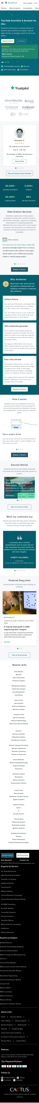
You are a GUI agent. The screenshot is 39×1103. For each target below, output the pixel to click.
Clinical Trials (18, 791)
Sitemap (4, 1029)
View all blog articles (19, 655)
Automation (18, 769)
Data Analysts (14, 8)
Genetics (3, 959)
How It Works (6, 1021)
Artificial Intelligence (18, 707)
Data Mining (19, 695)
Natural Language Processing (18, 746)
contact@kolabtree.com (27, 864)
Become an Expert (22, 856)
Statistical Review (7, 883)
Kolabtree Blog (17, 1029)
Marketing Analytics (18, 737)
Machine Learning (18, 710)
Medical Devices (6, 943)
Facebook (6, 1080)
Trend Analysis (19, 819)
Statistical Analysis (19, 774)
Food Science (6, 887)
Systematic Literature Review (18, 797)
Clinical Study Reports (8, 963)
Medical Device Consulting (11, 925)
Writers (4, 8)
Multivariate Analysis (18, 826)
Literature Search (7, 917)
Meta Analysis (18, 794)
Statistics (19, 837)
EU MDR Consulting (8, 905)
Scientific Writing (7, 909)
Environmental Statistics (18, 784)
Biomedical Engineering (8, 976)
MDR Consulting (6, 992)
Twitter (21, 1078)
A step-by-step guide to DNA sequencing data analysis (17, 628)
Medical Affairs (5, 988)
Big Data (19, 675)
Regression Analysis (18, 822)
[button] (2, 62)
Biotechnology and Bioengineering (12, 955)
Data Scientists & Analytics (10, 875)
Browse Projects (7, 1025)
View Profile (19, 161)
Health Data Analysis (18, 689)
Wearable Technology (19, 752)
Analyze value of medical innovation (19, 485)
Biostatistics (19, 777)
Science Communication (9, 951)
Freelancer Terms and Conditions (13, 1037)
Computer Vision (18, 715)
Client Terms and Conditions (11, 1033)
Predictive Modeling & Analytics (18, 843)
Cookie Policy (21, 1041)
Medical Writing (6, 891)
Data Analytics (18, 704)
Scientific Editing (7, 921)
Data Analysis (18, 672)
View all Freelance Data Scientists (19, 173)
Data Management (19, 692)
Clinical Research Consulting (11, 895)
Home (3, 1017)
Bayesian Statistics (19, 829)
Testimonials (22, 1025)
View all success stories (19, 507)
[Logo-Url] (11, 3)
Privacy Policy (6, 1041)
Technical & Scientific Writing (10, 971)
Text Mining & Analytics (18, 741)
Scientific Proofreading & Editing (11, 947)
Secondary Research (8, 913)
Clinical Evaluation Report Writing (13, 899)
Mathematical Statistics (18, 834)
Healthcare (5, 929)
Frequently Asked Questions (10, 863)
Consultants (27, 8)
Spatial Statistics (18, 805)
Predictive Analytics (18, 681)
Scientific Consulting (8, 879)
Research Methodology (18, 721)
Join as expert (27, 3)
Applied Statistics (18, 800)
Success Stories (16, 1017)
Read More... (7, 642)
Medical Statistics (18, 780)
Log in (36, 3)
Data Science (18, 701)
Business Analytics (19, 734)
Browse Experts (21, 1021)
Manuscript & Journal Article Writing (13, 967)
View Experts (21, 41)
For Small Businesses (8, 871)
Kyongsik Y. (19, 140)
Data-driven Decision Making (18, 724)
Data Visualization (19, 678)
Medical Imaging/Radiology (19, 763)
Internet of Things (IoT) (19, 755)
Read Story (10, 496)
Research (19, 731)
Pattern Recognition (18, 840)
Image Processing (18, 766)
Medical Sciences (6, 996)
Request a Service (7, 41)
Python (19, 808)
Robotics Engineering (19, 749)
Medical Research (7, 933)
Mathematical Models (19, 686)
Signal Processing (19, 718)
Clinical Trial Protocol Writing (10, 980)
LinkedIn (17, 1080)
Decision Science (18, 814)
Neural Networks (18, 760)
